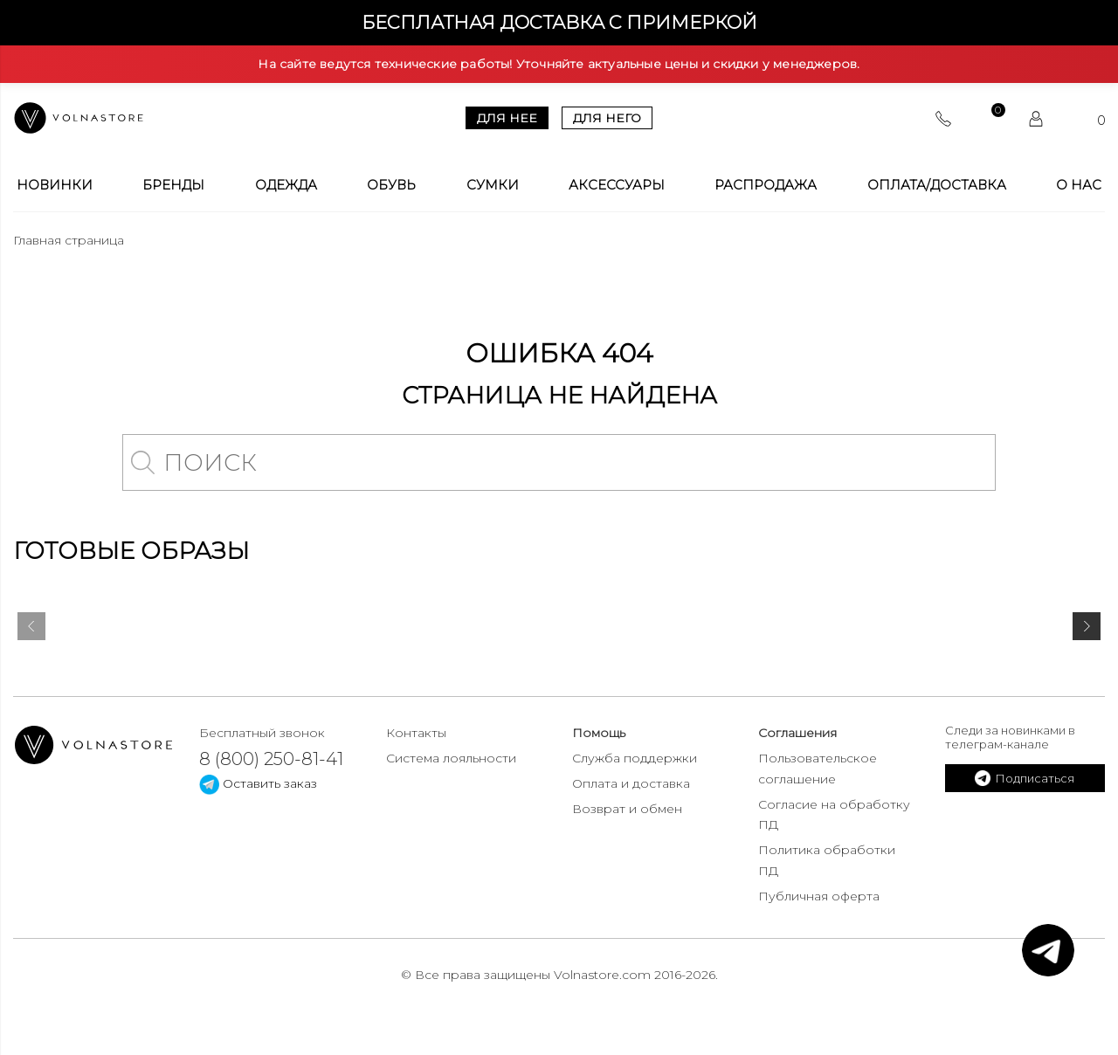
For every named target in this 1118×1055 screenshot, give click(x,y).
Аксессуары (617, 185)
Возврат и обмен (627, 809)
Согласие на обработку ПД (834, 814)
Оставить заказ (258, 783)
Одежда (286, 185)
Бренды (173, 185)
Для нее (507, 118)
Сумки (492, 185)
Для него (607, 118)
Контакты (416, 733)
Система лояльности (451, 758)
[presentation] (31, 629)
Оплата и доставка (631, 783)
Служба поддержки (634, 758)
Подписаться (1024, 778)
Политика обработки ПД (826, 860)
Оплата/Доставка (936, 185)
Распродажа (765, 185)
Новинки (55, 185)
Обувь (391, 185)
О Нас (1078, 185)
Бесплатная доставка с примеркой (559, 22)
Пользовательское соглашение (817, 768)
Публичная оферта (819, 896)
